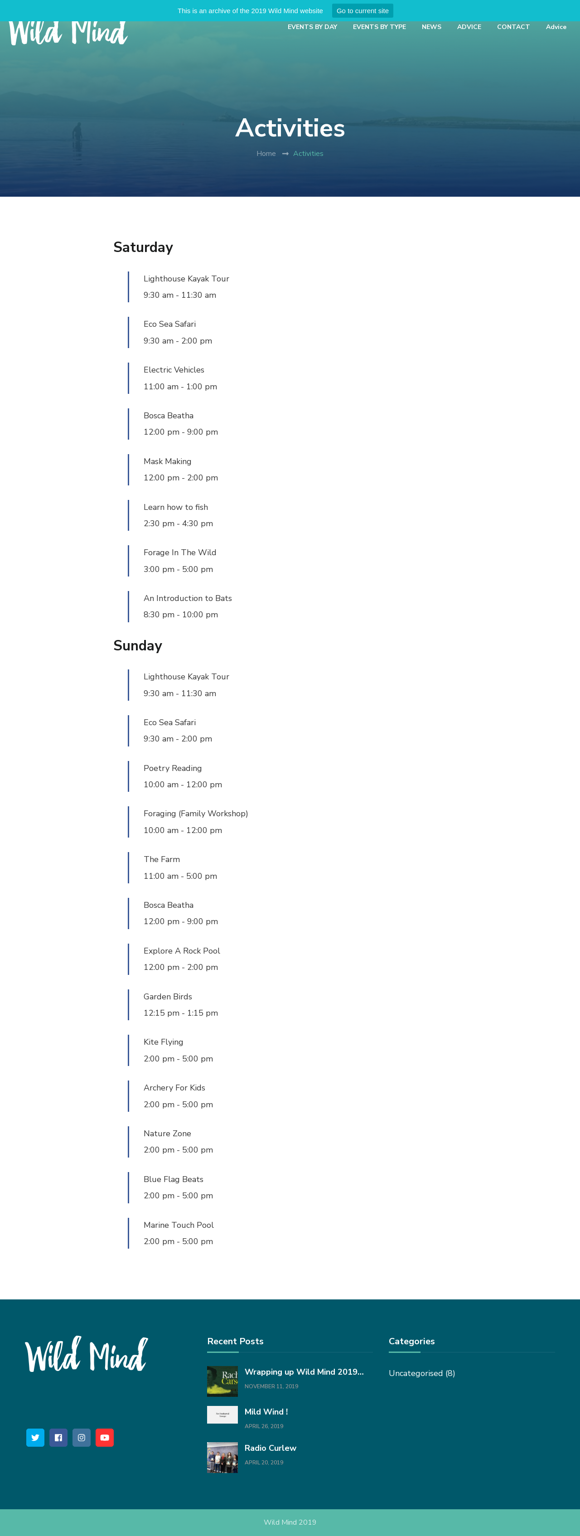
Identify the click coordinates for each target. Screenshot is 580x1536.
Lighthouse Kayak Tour (186, 278)
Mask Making (168, 461)
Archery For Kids (174, 1087)
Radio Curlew (270, 1448)
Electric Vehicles (174, 369)
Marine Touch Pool (179, 1225)
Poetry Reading (173, 768)
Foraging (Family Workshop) (196, 813)
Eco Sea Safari (170, 324)
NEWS (431, 27)
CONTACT (513, 27)
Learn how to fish (176, 507)
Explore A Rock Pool (182, 950)
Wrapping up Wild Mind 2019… (304, 1371)
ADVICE (469, 27)
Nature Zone (167, 1133)
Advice (556, 27)
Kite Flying (164, 1042)
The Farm (162, 859)
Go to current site (363, 11)
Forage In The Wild (180, 552)
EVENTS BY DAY (312, 27)
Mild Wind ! (266, 1411)
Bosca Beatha (168, 415)
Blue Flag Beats (173, 1179)
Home (266, 154)
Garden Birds (168, 996)
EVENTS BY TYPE (379, 27)
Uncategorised (416, 1373)
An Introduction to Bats (188, 598)
